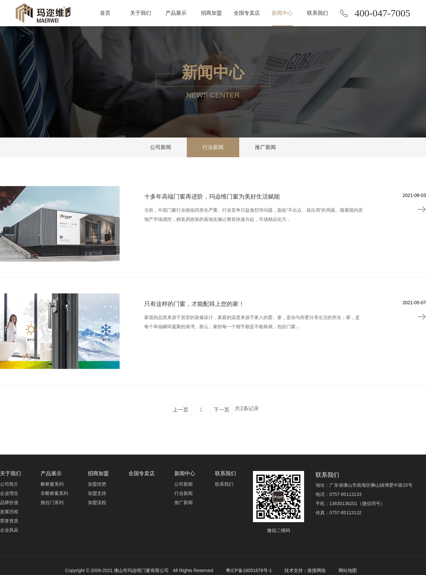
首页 (105, 13)
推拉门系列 (52, 502)
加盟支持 (97, 493)
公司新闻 (160, 147)
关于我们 (140, 13)
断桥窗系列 (52, 484)
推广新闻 (265, 147)
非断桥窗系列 (54, 493)
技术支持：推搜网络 (305, 570)
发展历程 (9, 511)
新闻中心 (282, 13)
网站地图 (348, 570)
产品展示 (175, 13)
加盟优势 (97, 484)
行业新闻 (213, 147)
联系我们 (317, 13)
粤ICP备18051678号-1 (249, 570)
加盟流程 (97, 502)
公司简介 (9, 484)
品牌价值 (9, 502)
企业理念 (9, 493)
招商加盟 (211, 13)
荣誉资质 (9, 520)
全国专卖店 (247, 13)
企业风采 (9, 530)
